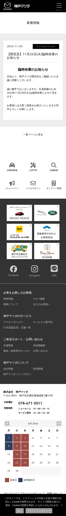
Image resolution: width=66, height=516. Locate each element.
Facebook (13, 270)
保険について (10, 304)
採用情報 (38, 368)
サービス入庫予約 (43, 322)
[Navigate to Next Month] (58, 423)
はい (19, 511)
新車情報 (8, 298)
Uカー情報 (39, 298)
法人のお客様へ (41, 304)
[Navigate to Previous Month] (7, 423)
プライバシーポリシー (31, 493)
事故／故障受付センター (16, 350)
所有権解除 (39, 345)
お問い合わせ (40, 350)
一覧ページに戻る (33, 134)
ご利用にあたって (53, 493)
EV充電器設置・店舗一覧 (17, 327)
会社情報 (8, 368)
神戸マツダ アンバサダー (17, 374)
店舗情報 (8, 345)
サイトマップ (10, 493)
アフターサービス (13, 322)
